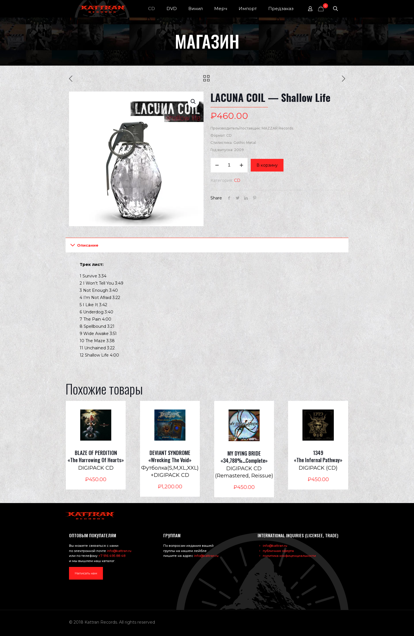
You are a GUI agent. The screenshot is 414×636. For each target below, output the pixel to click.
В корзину (267, 165)
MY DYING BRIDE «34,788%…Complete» (244, 457)
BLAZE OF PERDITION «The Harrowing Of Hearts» (96, 456)
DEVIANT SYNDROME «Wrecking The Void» (169, 456)
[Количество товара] (229, 165)
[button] (193, 101)
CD (237, 180)
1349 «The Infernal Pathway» (318, 456)
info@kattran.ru (119, 551)
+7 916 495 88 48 (111, 556)
